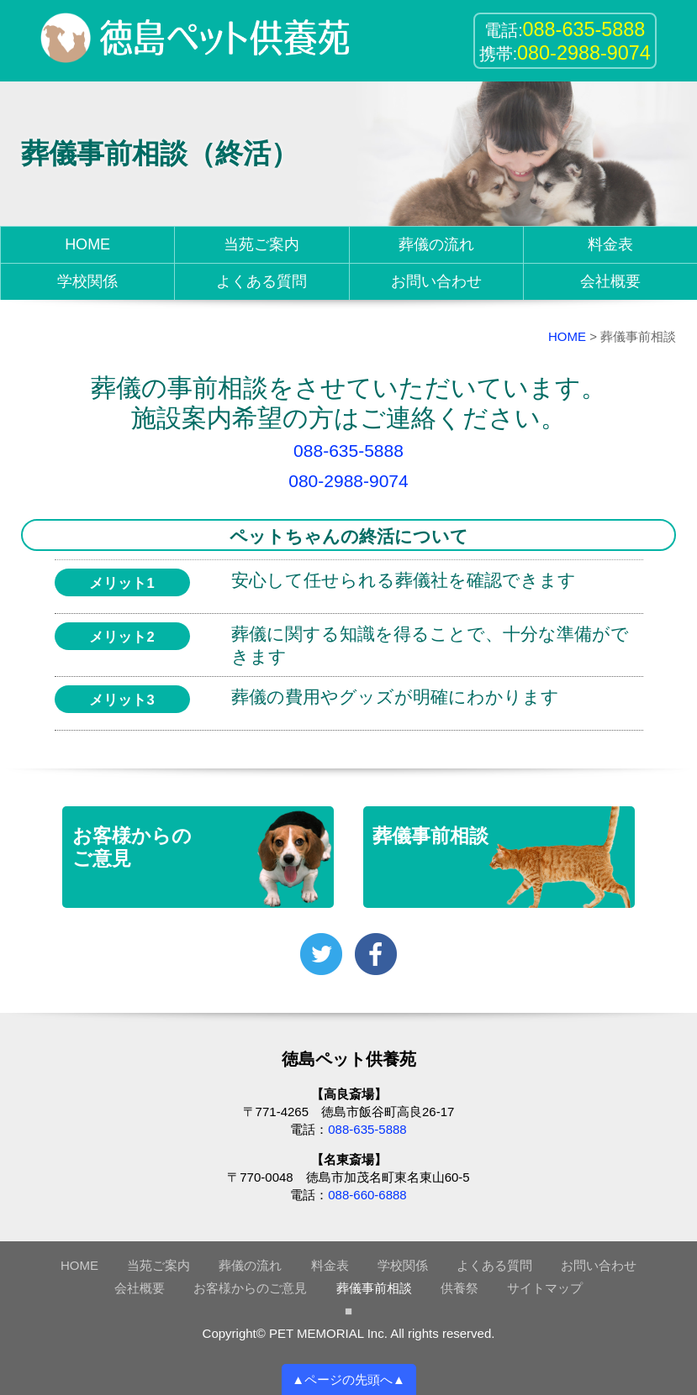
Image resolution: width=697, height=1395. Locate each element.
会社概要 (610, 281)
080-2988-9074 (348, 480)
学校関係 (87, 281)
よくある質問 (261, 281)
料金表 (610, 244)
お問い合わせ (436, 281)
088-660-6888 (367, 1195)
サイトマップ (545, 1288)
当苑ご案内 (261, 244)
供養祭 (459, 1288)
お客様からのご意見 (250, 1288)
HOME (87, 244)
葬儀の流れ (436, 244)
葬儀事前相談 (374, 1288)
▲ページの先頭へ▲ (348, 1379)
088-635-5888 (348, 450)
